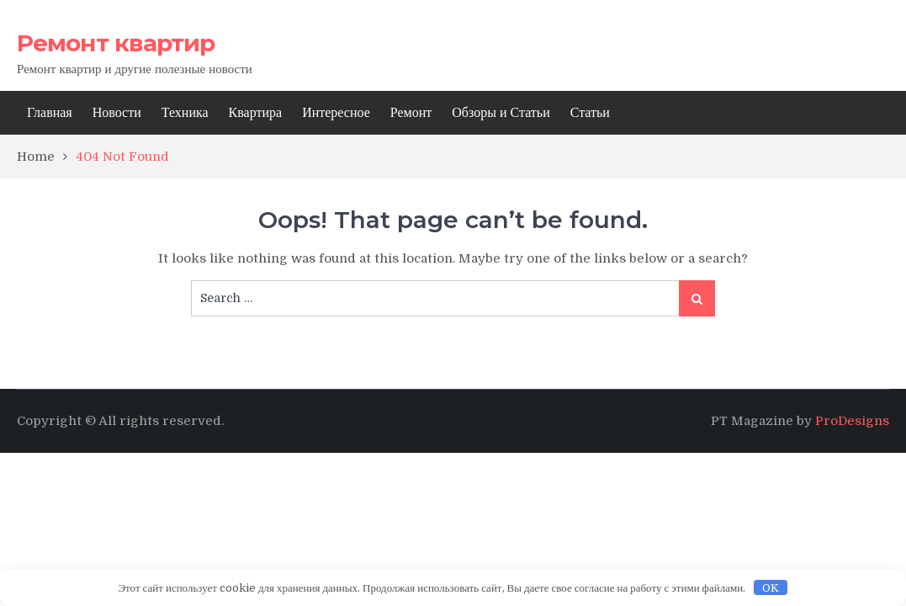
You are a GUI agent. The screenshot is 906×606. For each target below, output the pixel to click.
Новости (117, 112)
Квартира (256, 112)
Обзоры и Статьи (500, 112)
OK (770, 588)
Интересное (336, 112)
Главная (49, 112)
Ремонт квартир (116, 43)
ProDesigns (852, 420)
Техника (185, 112)
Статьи (590, 112)
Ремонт (411, 112)
